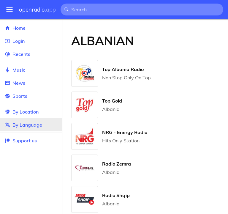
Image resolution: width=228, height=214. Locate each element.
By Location (31, 111)
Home (31, 27)
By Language (31, 124)
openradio (37, 9)
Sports (31, 96)
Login (31, 41)
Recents (31, 54)
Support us (21, 141)
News (31, 82)
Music (31, 69)
